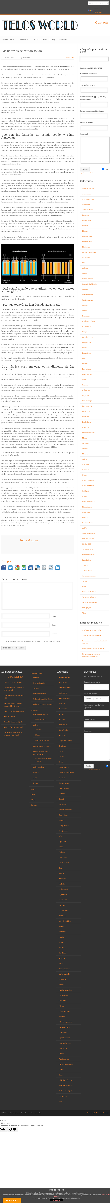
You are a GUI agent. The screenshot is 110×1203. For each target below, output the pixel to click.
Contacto (102, 22)
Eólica (84, 348)
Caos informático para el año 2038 (94, 649)
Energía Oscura (87, 337)
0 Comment (70, 58)
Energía (85, 332)
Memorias (85, 443)
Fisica (84, 358)
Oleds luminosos (88, 480)
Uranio (84, 587)
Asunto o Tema (96, 722)
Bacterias (85, 215)
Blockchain (86, 247)
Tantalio (85, 565)
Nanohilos (85, 464)
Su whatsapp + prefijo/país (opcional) (96, 709)
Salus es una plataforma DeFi (14, 711)
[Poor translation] (12, 1129)
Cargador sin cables (89, 252)
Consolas (85, 289)
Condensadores (87, 279)
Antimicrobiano (87, 210)
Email (54, 625)
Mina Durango (40, 719)
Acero (35, 778)
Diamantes (86, 316)
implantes (85, 395)
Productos (25, 40)
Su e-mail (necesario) (94, 88)
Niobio (84, 475)
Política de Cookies (102, 1113)
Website (54, 634)
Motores (85, 454)
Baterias (85, 226)
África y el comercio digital (13, 727)
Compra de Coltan (39, 694)
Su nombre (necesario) (94, 77)
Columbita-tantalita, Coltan (42, 699)
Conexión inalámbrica (89, 284)
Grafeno (85, 385)
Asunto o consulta (94, 125)
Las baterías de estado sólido (21, 51)
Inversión (85, 417)
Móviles (85, 459)
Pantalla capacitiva (88, 502)
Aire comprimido (88, 199)
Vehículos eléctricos (89, 592)
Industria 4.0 (86, 411)
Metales (85, 449)
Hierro (35, 783)
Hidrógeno (86, 390)
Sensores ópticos (88, 539)
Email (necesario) (96, 696)
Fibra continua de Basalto (42, 746)
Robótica (85, 528)
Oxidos (84, 496)
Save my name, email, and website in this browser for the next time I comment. (33, 641)
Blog (53, 40)
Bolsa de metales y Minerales (43, 704)
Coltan (84, 273)
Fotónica (85, 364)
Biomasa (85, 231)
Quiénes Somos (9, 40)
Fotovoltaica (86, 369)
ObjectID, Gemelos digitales (13, 722)
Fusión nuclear (87, 374)
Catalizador (86, 258)
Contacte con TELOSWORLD (91, 68)
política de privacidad (87, 173)
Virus (84, 613)
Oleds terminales (88, 486)
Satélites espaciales (88, 533)
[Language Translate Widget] (98, 3)
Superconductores (88, 555)
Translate (95, 11)
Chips (84, 263)
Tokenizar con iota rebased (91, 636)
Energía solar (86, 342)
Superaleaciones (87, 549)
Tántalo (36, 688)
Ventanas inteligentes (89, 602)
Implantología (87, 401)
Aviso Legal (91, 1113)
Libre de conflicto (88, 433)
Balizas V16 (86, 220)
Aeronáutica (86, 194)
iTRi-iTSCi (86, 427)
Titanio (84, 581)
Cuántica (85, 305)
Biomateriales (87, 236)
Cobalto (85, 268)
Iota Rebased (86, 422)
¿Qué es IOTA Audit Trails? (91, 630)
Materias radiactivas (42, 740)
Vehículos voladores (89, 597)
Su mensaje (94, 148)
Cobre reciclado (38, 767)
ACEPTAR (56, 1200)
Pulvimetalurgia (87, 523)
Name (54, 616)
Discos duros (86, 327)
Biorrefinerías (87, 242)
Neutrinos (85, 470)
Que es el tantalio (39, 683)
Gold (84, 380)
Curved (84, 311)
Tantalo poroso (87, 571)
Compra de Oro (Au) (40, 715)
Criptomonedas (87, 300)
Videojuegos (86, 608)
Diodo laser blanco (88, 321)
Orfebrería (85, 491)
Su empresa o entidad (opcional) (94, 114)
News (45, 40)
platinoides (86, 512)
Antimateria (86, 204)
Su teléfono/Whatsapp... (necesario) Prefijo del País (94, 101)
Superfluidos (86, 560)
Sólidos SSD (86, 544)
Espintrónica (86, 353)
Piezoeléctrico (87, 507)
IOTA (36, 40)
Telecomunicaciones (89, 576)
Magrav (85, 438)
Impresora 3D (87, 406)
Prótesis (85, 518)
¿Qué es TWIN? (9, 717)
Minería (36, 678)
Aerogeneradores (88, 189)
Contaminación (87, 295)
